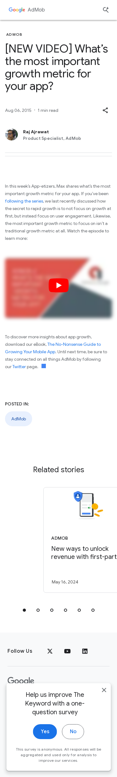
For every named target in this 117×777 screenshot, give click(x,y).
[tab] (24, 610)
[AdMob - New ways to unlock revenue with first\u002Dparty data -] (69, 539)
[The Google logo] (20, 681)
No (73, 741)
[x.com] (49, 651)
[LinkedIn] (84, 651)
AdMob (36, 10)
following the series (24, 201)
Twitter (19, 366)
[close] (104, 700)
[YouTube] (67, 651)
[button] (105, 110)
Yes (45, 741)
